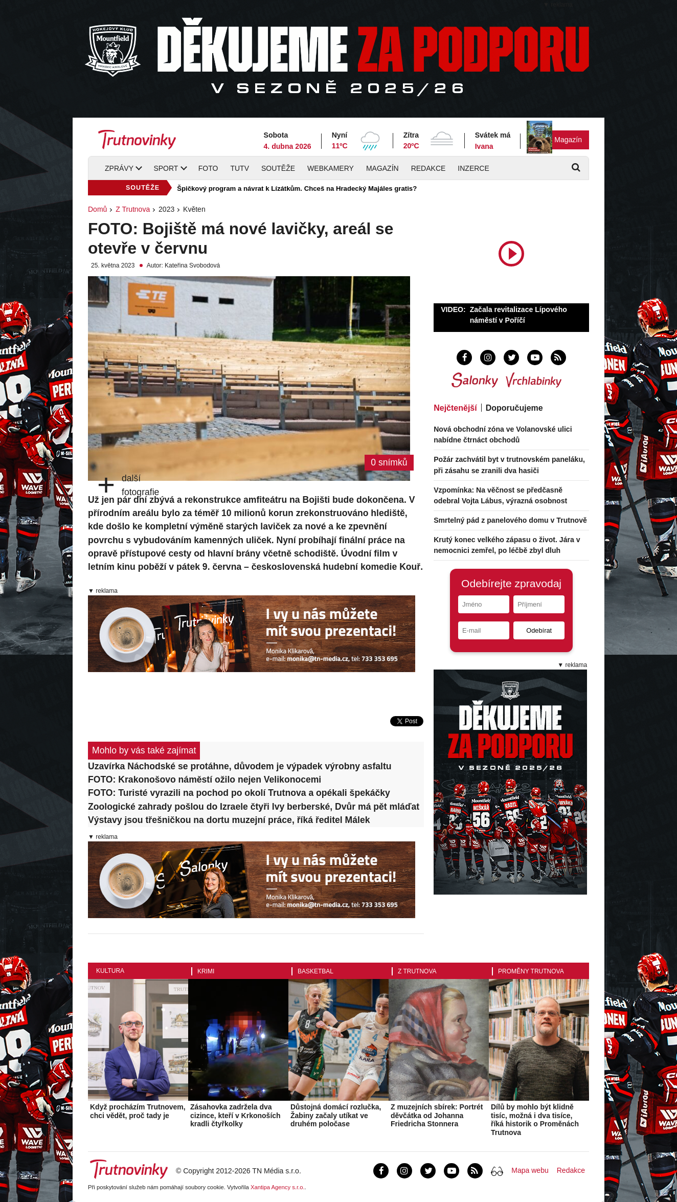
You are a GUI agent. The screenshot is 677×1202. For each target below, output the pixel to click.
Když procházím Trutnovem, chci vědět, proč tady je (138, 1111)
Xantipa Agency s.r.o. (278, 1187)
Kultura (110, 970)
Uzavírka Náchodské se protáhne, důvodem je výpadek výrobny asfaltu (240, 766)
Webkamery (330, 168)
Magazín (568, 140)
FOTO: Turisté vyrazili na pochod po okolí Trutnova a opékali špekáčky (239, 793)
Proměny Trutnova (531, 971)
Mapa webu (529, 1170)
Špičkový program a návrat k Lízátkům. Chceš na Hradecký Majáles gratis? (297, 188)
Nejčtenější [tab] (455, 408)
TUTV (239, 168)
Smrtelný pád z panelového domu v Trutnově (510, 520)
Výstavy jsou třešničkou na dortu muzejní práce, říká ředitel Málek (229, 820)
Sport (165, 168)
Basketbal (315, 971)
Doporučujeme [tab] (514, 408)
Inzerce (473, 168)
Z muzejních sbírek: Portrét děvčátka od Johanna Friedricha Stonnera (437, 1115)
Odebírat (539, 630)
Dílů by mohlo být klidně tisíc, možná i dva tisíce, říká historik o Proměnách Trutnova (535, 1120)
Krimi (205, 971)
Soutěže (278, 168)
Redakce (428, 168)
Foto (208, 168)
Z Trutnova (133, 209)
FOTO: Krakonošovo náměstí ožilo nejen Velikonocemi (204, 779)
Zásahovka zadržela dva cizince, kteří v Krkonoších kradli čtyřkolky (235, 1115)
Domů (97, 209)
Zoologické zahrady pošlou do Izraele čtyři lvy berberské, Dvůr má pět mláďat (253, 807)
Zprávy (119, 168)
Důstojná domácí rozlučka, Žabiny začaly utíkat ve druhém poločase (335, 1115)
